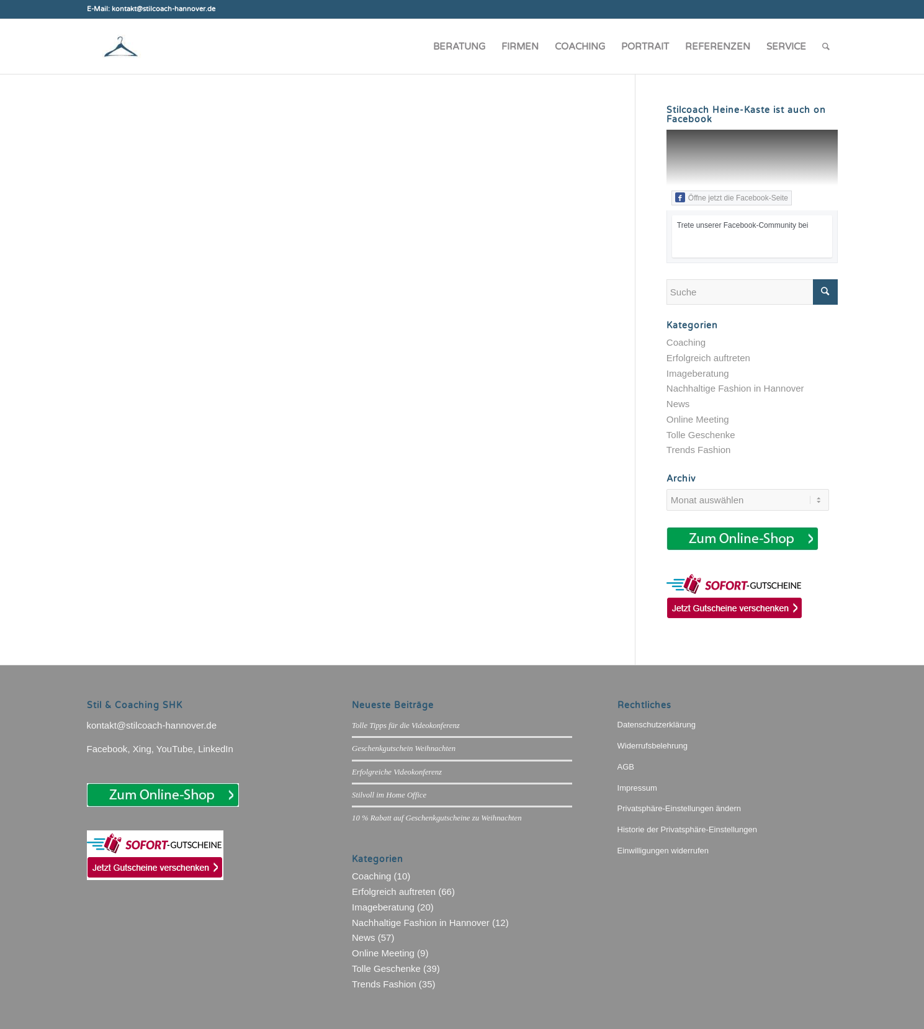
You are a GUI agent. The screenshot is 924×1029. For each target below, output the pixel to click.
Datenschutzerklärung (656, 724)
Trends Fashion (698, 449)
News (678, 403)
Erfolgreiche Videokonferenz (397, 772)
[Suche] (826, 46)
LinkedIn (215, 749)
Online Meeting (697, 419)
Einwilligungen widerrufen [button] (663, 850)
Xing (142, 749)
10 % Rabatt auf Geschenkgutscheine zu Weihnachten (437, 818)
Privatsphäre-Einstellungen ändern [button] (679, 808)
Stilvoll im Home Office (389, 795)
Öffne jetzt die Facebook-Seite (731, 197)
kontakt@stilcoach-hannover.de (152, 725)
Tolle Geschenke (700, 434)
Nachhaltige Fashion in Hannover (735, 388)
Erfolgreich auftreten (708, 358)
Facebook (107, 749)
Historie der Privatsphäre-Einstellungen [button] (687, 829)
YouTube (174, 749)
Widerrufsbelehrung (652, 745)
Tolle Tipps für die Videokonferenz (406, 725)
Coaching (686, 342)
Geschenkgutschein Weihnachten (403, 748)
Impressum (637, 788)
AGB (625, 766)
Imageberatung (697, 373)
